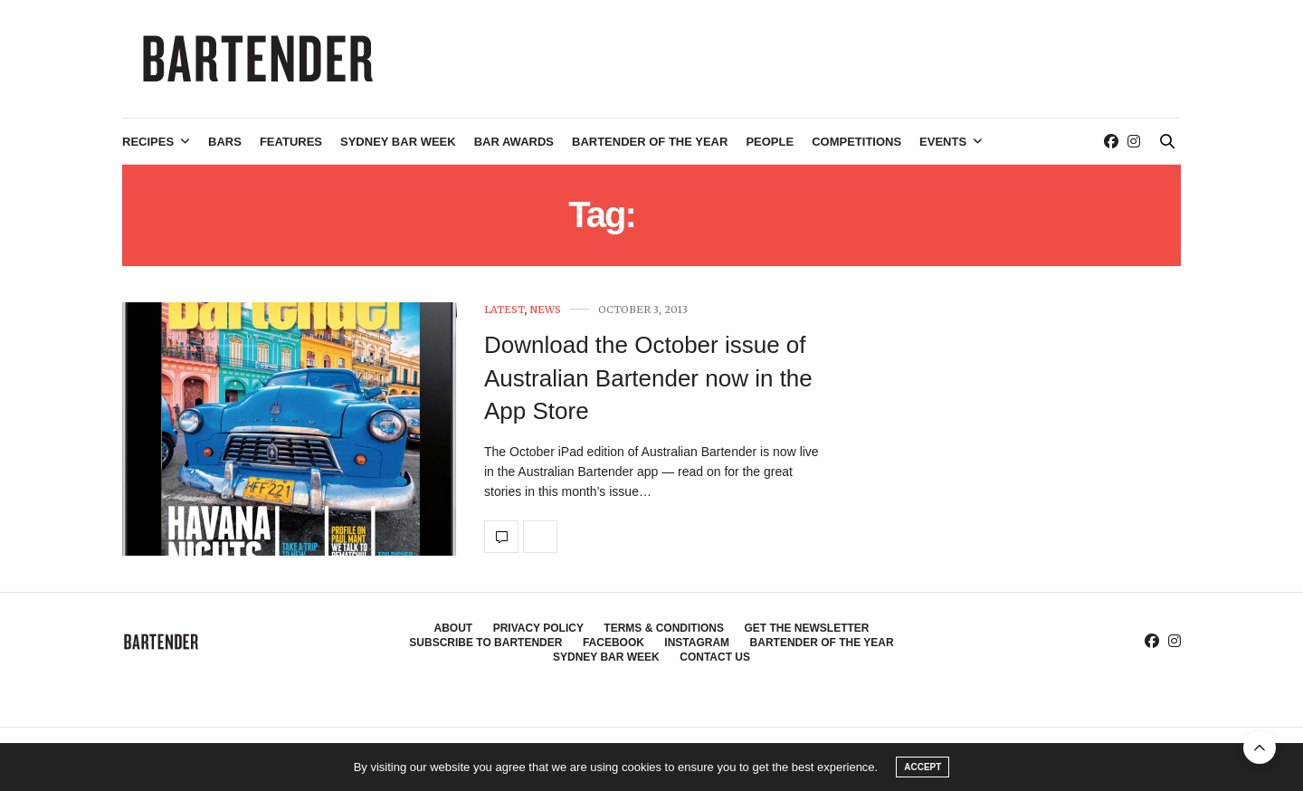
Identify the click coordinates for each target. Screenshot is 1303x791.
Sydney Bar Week (398, 141)
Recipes (148, 141)
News (545, 310)
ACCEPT (922, 767)
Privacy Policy (538, 628)
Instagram (696, 642)
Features (291, 141)
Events (942, 141)
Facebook (613, 642)
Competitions (856, 141)
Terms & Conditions (664, 628)
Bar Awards (514, 141)
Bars (225, 141)
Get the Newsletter (806, 628)
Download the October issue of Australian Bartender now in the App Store (648, 377)
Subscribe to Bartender (485, 642)
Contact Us (715, 657)
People (770, 141)
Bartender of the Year (650, 141)
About (453, 628)
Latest (504, 310)
